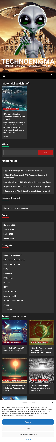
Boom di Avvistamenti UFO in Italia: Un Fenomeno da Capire (27, 182)
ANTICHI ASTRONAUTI (12, 255)
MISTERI (15, 108)
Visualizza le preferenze (28, 434)
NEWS (5, 287)
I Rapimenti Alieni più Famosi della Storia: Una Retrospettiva (27, 186)
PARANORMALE (9, 296)
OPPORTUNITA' (9, 291)
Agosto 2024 (8, 229)
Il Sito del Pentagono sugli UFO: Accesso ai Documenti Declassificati (25, 176)
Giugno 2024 (8, 238)
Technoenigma (28, 61)
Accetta (28, 422)
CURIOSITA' (7, 108)
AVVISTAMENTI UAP (11, 264)
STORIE (6, 305)
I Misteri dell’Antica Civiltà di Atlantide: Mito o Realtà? (14, 116)
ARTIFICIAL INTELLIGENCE (14, 260)
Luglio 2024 (8, 234)
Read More (6, 136)
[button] (52, 403)
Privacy (28, 439)
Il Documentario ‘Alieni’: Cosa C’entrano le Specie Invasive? (26, 191)
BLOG (5, 269)
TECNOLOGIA (9, 310)
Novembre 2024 (9, 225)
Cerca (5, 143)
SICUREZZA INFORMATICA (14, 301)
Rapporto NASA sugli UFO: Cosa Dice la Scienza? (22, 170)
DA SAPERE (8, 278)
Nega (28, 428)
